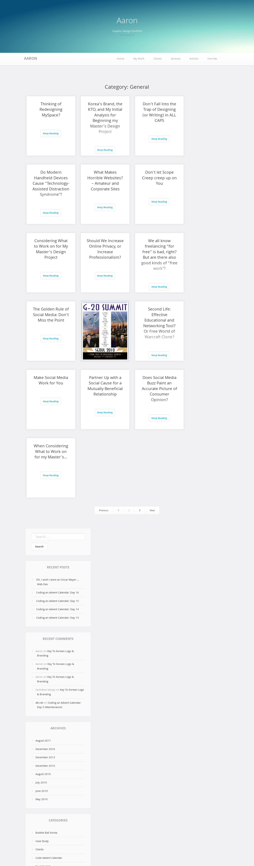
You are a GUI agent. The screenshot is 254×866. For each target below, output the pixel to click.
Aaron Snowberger (151, 857)
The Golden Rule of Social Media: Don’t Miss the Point (101, 249)
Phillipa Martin (44, 755)
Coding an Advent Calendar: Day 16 (57, 456)
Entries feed (42, 805)
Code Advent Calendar (48, 721)
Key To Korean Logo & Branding (55, 517)
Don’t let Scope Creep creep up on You (101, 178)
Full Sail (40, 738)
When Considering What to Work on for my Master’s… (204, 315)
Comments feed (45, 813)
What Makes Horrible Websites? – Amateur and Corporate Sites (49, 183)
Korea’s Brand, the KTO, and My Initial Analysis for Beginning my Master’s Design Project (101, 118)
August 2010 (43, 637)
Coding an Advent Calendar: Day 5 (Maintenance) (59, 568)
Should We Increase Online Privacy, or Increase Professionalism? (204, 183)
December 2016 (45, 612)
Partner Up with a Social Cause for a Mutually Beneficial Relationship (101, 320)
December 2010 (45, 629)
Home (120, 59)
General (40, 746)
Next (152, 374)
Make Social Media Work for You (49, 312)
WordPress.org (44, 822)
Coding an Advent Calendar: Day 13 (57, 481)
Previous (103, 374)
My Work (138, 59)
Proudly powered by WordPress (109, 857)
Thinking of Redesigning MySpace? (49, 110)
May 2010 (41, 663)
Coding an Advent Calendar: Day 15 (57, 464)
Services (175, 59)
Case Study (42, 704)
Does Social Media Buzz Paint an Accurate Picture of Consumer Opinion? (153, 320)
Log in (39, 797)
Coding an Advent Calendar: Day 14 (57, 473)
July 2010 (41, 646)
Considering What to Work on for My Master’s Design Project (153, 181)
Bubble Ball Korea (46, 696)
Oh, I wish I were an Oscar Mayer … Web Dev (57, 445)
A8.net (39, 566)
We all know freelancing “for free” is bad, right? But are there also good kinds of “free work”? (49, 255)
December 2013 (45, 621)
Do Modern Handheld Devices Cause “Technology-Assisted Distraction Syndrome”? (204, 121)
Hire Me (212, 59)
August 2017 (43, 604)
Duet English (43, 729)
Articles (193, 59)
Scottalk (40, 763)
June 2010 (41, 654)
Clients (157, 59)
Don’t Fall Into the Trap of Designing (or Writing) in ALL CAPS (153, 113)
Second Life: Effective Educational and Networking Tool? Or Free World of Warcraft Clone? (204, 255)
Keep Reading (49, 134)
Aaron (127, 21)
